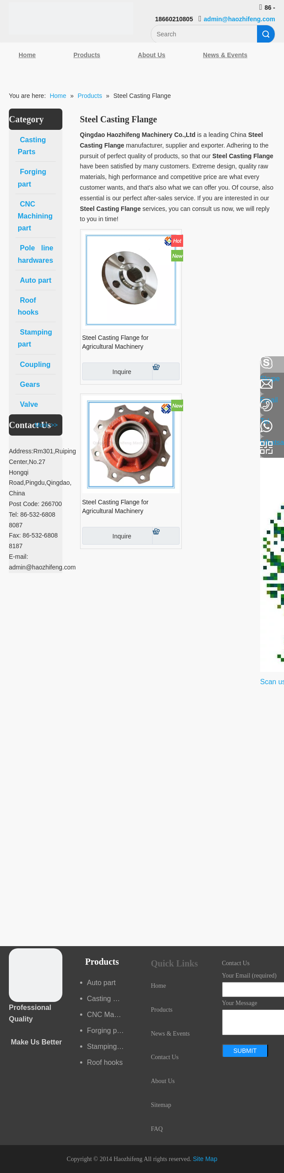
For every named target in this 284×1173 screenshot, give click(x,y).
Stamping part (109, 1046)
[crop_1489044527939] (35, 975)
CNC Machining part (110, 1014)
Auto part (101, 982)
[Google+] (11, 410)
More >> (46, 425)
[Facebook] (11, 363)
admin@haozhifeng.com (239, 19)
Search (266, 34)
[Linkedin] (11, 386)
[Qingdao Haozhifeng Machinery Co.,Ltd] (71, 18)
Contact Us (165, 1057)
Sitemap (161, 1105)
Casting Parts (108, 998)
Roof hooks (105, 1062)
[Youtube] (11, 433)
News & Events (225, 54)
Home (27, 54)
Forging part (106, 1030)
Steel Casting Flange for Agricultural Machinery (115, 342)
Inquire (106, 371)
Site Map (205, 1158)
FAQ (157, 1129)
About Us (151, 54)
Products (86, 54)
